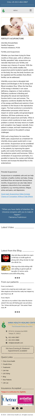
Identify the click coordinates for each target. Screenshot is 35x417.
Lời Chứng (6, 373)
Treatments (6, 367)
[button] (2, 400)
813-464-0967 (21, 2)
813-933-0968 (14, 340)
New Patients (7, 380)
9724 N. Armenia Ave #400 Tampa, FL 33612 (18, 332)
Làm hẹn (6, 370)
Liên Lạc (5, 383)
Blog (4, 377)
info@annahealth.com (16, 343)
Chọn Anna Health (9, 361)
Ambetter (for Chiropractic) (25, 404)
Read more (8, 294)
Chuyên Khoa (7, 364)
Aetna (9, 404)
